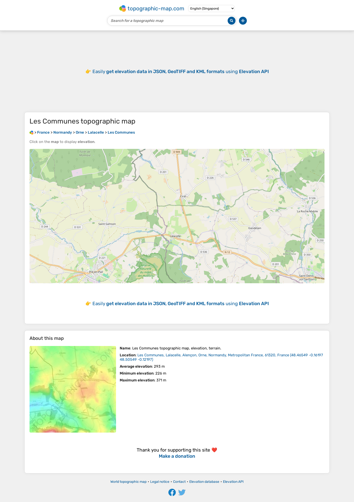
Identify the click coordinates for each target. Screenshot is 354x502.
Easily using (180, 71)
